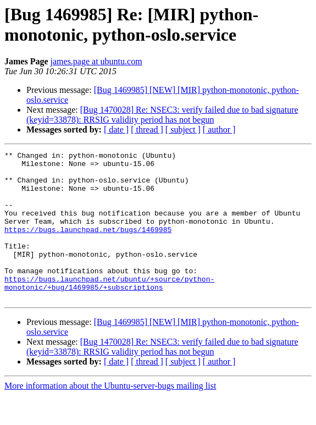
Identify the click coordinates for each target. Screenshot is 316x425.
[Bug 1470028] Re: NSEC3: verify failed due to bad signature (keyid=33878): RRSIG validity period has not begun (162, 114)
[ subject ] (183, 129)
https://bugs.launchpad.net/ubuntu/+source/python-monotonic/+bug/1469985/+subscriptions (109, 310)
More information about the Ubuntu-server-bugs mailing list (110, 415)
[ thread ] (147, 129)
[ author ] (219, 129)
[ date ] (116, 129)
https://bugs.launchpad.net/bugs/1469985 (87, 246)
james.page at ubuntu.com (96, 61)
